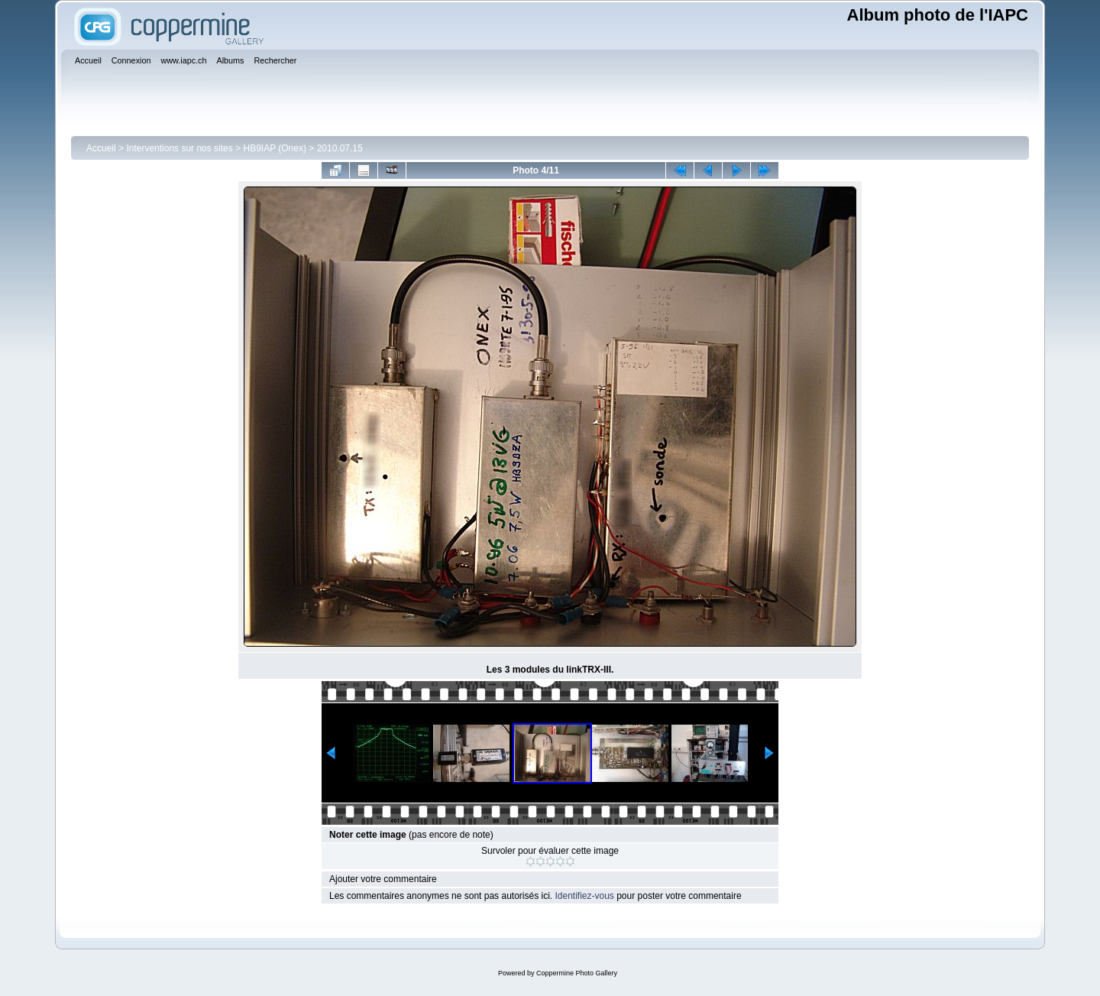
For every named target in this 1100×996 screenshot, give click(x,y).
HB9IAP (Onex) (274, 148)
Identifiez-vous (584, 896)
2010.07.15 (340, 148)
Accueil (101, 148)
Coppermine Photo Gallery (576, 973)
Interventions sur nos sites (179, 148)
